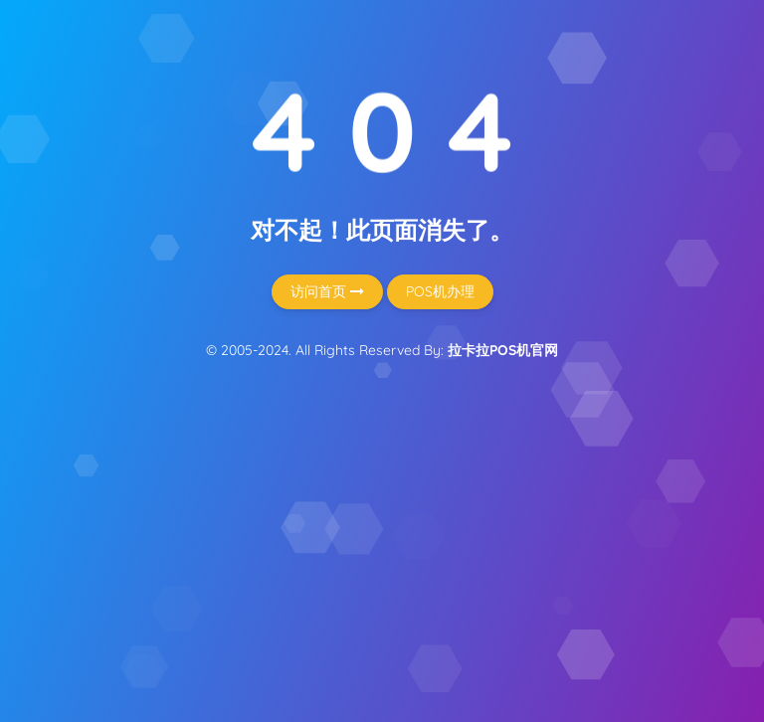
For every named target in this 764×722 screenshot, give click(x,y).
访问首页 (327, 291)
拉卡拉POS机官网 (503, 350)
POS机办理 (440, 291)
